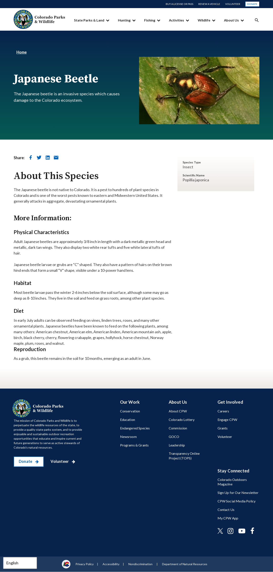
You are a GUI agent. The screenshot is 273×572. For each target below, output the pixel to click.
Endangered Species (135, 428)
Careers (223, 411)
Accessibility (111, 564)
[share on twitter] (39, 157)
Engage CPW (227, 420)
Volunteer (232, 4)
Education (127, 420)
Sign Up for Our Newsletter (238, 492)
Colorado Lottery (182, 420)
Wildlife (204, 20)
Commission (178, 428)
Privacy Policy (85, 564)
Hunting (124, 20)
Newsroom (128, 437)
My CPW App (228, 518)
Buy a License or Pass (179, 4)
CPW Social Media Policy (237, 501)
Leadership (177, 445)
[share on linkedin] (47, 157)
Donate (252, 4)
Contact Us (226, 510)
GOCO (174, 437)
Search (256, 20)
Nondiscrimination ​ (140, 564)
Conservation (130, 411)
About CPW (178, 411)
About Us (231, 20)
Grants (223, 428)
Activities (176, 20)
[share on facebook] (30, 157)
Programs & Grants (134, 445)
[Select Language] (20, 563)
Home (21, 52)
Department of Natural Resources (184, 564)
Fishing (149, 20)
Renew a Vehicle (209, 4)
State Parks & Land (89, 20)
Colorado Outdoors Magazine (232, 482)
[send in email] (56, 157)
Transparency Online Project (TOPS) (184, 455)
